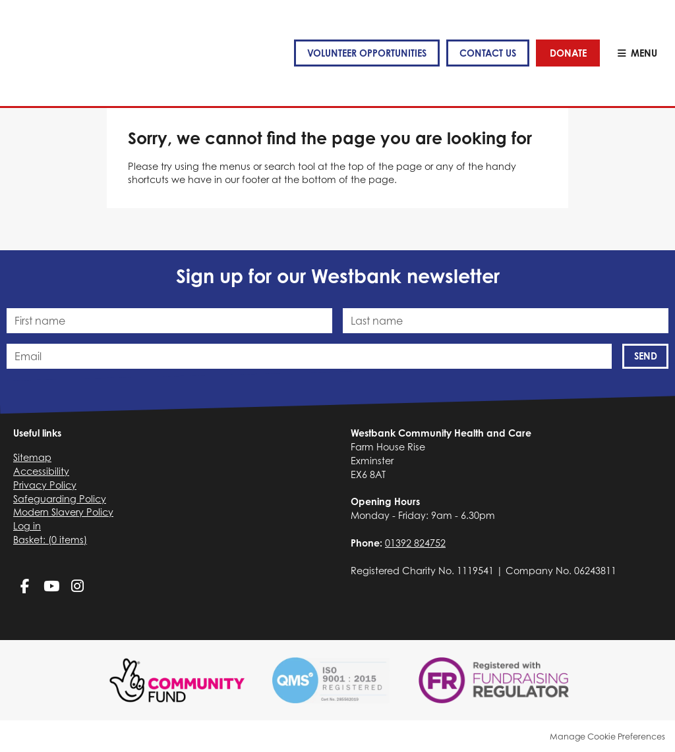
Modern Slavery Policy (63, 512)
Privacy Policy (44, 485)
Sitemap (32, 457)
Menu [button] (644, 53)
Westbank (54, 53)
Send (645, 356)
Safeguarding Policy (59, 498)
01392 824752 (415, 543)
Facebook (24, 586)
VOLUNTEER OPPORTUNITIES (366, 53)
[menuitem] (50, 539)
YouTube (51, 586)
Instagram (77, 586)
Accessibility (41, 471)
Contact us (487, 53)
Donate (568, 53)
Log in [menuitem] (27, 525)
